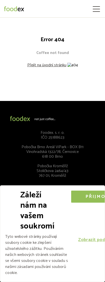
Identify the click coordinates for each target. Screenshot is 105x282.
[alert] (52, 233)
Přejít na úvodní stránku (46, 65)
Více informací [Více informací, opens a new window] (31, 272)
